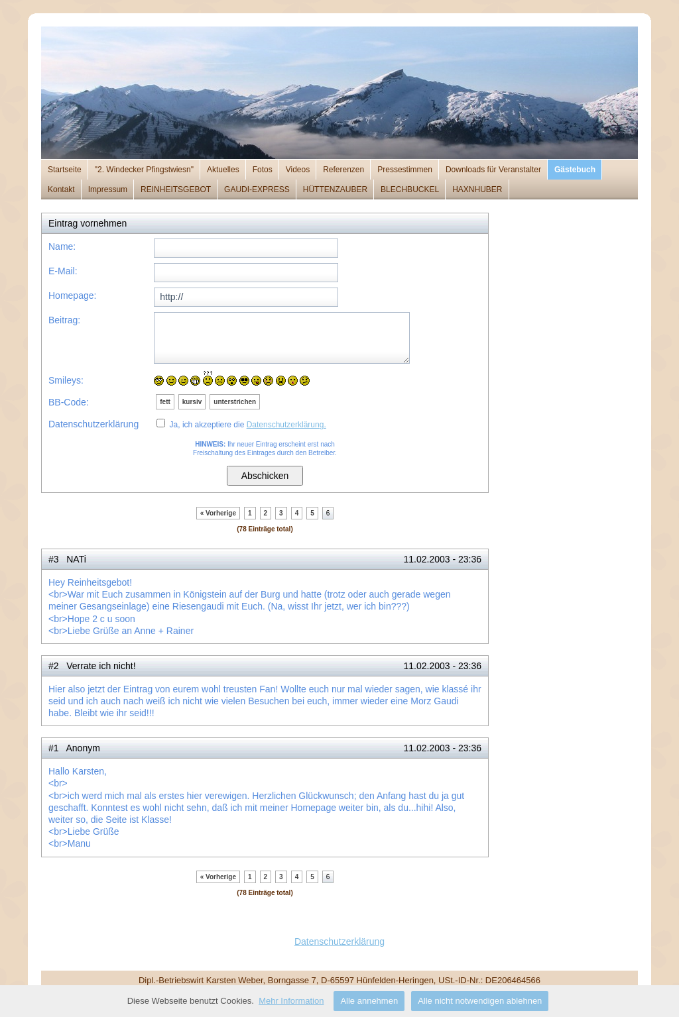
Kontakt (61, 189)
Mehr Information (291, 1001)
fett (165, 401)
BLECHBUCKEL (410, 189)
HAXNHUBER (477, 189)
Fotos (263, 169)
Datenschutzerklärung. (286, 424)
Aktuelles (223, 169)
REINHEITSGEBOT (176, 189)
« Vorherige (218, 513)
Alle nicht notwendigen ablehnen (480, 1001)
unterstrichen (235, 401)
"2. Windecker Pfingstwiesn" (144, 169)
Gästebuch (574, 169)
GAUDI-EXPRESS (257, 189)
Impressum (107, 189)
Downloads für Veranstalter (493, 169)
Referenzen (343, 169)
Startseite (65, 169)
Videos (298, 169)
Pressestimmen (404, 169)
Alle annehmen (369, 1001)
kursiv (192, 401)
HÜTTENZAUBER (335, 189)
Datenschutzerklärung (339, 941)
